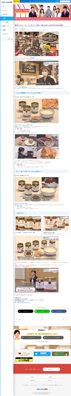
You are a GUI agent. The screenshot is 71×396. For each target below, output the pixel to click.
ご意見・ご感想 (50, 385)
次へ (64, 319)
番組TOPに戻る (65, 18)
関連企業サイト (50, 380)
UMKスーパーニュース (25, 3)
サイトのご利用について (25, 385)
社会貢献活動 (32, 380)
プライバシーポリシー (34, 385)
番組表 (57, 1)
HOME (16, 3)
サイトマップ (60, 385)
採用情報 (55, 385)
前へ (20, 319)
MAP (41, 300)
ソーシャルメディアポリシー (43, 385)
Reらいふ (30, 3)
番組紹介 (19, 3)
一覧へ (42, 319)
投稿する (51, 369)
